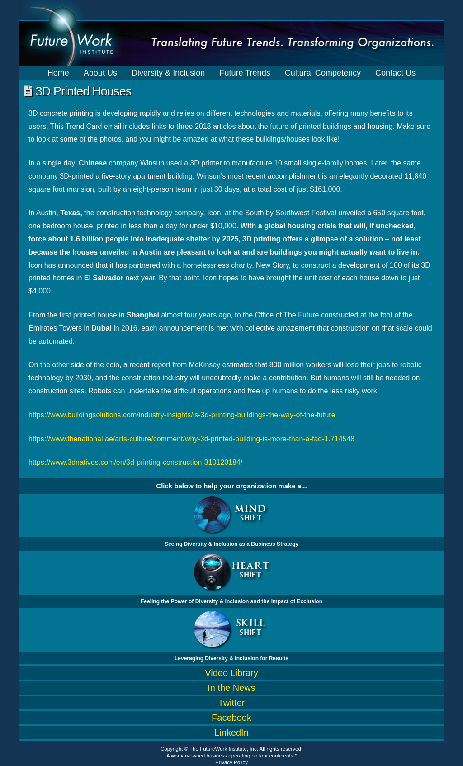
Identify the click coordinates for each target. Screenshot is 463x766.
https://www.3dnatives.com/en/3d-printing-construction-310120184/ (135, 462)
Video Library (231, 673)
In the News (231, 688)
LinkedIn (231, 733)
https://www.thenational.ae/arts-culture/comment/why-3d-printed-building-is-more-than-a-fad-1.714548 (191, 439)
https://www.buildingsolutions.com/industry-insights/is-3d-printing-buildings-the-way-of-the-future (181, 415)
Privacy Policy (231, 762)
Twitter (231, 703)
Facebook (231, 718)
